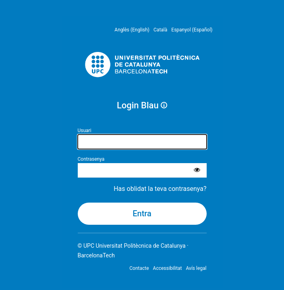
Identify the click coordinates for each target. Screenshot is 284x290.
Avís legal (196, 268)
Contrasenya (91, 159)
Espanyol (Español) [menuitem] (191, 30)
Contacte (139, 268)
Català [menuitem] (160, 30)
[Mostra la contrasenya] (197, 170)
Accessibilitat (167, 268)
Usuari (84, 130)
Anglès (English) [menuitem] (131, 30)
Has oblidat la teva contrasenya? (160, 189)
